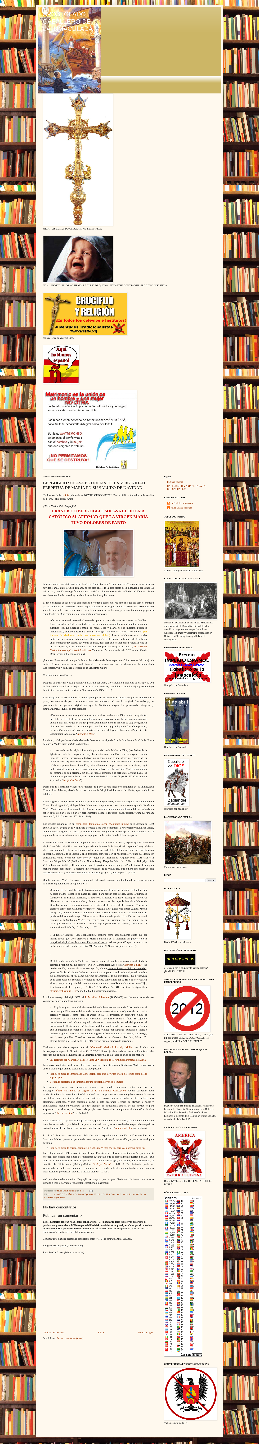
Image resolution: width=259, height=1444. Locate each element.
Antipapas (79, 1194)
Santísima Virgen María (54, 1197)
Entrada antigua (145, 1332)
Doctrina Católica (102, 1194)
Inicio (101, 1332)
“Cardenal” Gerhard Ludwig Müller (111, 1047)
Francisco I (115, 1194)
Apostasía (89, 1194)
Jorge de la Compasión (182, 503)
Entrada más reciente (54, 1332)
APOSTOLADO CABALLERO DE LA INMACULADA (68, 21)
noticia (65, 495)
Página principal (175, 482)
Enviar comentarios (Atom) (70, 1338)
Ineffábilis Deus (85, 733)
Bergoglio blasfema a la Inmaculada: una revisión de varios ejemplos (86, 1081)
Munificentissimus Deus (64, 990)
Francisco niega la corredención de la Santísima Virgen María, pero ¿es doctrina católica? (97, 1147)
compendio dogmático (102, 823)
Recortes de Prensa (137, 1194)
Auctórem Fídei (64, 1113)
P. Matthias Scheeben (97, 997)
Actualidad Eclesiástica (63, 1194)
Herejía (125, 1194)
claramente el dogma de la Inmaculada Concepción (90, 1090)
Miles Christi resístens (181, 507)
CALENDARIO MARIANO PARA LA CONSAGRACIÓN (186, 487)
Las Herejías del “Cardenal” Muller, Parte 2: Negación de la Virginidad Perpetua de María (98, 1059)
